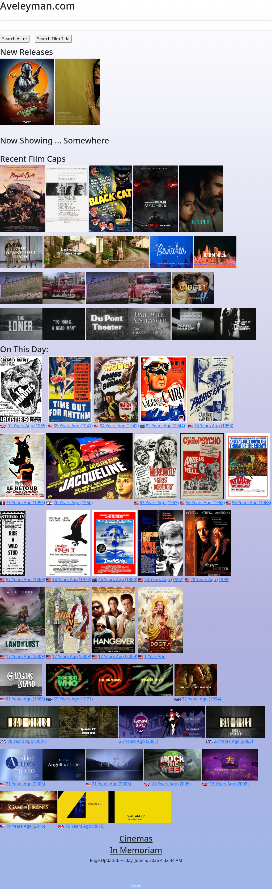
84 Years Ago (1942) (119, 426)
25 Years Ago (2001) (26, 741)
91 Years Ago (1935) (26, 426)
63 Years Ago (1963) (159, 502)
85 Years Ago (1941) (73, 426)
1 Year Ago (154, 656)
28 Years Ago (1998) (210, 579)
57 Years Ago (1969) (25, 579)
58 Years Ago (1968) (205, 502)
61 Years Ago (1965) (25, 699)
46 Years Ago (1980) (117, 579)
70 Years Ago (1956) (73, 502)
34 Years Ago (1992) (163, 579)
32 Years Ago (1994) (201, 699)
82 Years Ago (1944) (165, 426)
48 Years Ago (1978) (71, 579)
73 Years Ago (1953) (213, 426)
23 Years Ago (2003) (233, 741)
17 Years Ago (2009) (25, 656)
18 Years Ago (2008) (229, 784)
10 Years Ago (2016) (25, 826)
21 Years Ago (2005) (25, 784)
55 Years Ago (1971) (73, 699)
